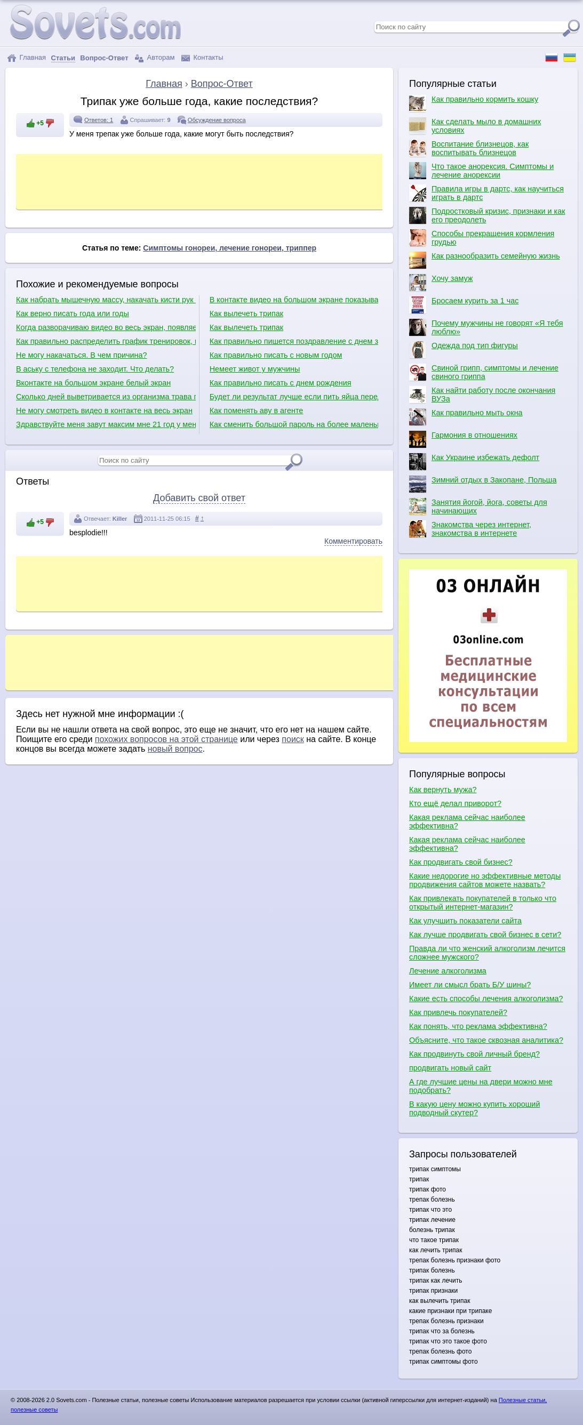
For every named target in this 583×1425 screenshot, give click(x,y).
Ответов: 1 (98, 120)
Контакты (202, 57)
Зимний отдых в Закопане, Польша (482, 484)
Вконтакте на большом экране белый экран (93, 383)
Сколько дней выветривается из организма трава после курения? (106, 396)
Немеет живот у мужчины (255, 369)
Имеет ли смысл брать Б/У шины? (470, 984)
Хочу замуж (441, 282)
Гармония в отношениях (463, 439)
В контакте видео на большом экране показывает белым (294, 299)
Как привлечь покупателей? (458, 1012)
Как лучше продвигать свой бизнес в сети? (485, 934)
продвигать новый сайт (450, 1068)
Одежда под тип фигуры (463, 349)
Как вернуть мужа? (442, 789)
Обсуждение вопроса (217, 120)
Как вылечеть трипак (246, 313)
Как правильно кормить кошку (473, 103)
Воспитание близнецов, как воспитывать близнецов (469, 148)
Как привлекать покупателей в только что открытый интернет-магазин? (482, 902)
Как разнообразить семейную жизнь (484, 260)
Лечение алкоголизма (447, 971)
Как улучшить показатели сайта (465, 920)
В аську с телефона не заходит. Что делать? (95, 369)
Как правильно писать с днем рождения (281, 383)
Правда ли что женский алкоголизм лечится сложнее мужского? (487, 952)
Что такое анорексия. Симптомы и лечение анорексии (481, 170)
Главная (26, 57)
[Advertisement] (213, 181)
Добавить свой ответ (199, 498)
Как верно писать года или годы (72, 313)
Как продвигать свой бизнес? (461, 862)
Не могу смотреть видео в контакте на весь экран (104, 410)
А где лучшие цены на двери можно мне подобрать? (481, 1085)
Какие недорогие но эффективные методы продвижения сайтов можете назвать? (485, 880)
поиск (293, 739)
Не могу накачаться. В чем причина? (81, 355)
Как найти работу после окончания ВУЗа (482, 394)
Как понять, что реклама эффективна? (478, 1026)
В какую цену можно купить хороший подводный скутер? (474, 1108)
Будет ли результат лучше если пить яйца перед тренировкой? (294, 396)
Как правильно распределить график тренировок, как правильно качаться (106, 341)
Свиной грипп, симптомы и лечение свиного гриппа (483, 372)
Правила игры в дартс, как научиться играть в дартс (486, 193)
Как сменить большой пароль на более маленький (294, 424)
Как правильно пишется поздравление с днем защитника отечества (294, 341)
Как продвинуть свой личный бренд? (474, 1054)
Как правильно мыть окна (466, 416)
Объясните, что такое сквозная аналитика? (486, 1040)
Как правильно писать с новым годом (276, 355)
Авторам (154, 57)
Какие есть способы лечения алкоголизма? (486, 998)
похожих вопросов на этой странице (166, 739)
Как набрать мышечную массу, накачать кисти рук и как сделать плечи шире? (106, 299)
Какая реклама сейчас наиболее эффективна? (467, 821)
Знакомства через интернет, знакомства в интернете (470, 528)
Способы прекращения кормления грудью (481, 237)
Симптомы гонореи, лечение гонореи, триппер (229, 248)
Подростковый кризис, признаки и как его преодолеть (487, 215)
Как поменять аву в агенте (257, 410)
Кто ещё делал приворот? (455, 803)
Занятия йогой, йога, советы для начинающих (478, 506)
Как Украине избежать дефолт (474, 461)
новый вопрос (175, 748)
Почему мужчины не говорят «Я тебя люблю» (486, 327)
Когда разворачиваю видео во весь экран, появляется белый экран (106, 327)
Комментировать (353, 541)
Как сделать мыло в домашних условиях (475, 125)
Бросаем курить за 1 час (463, 304)
